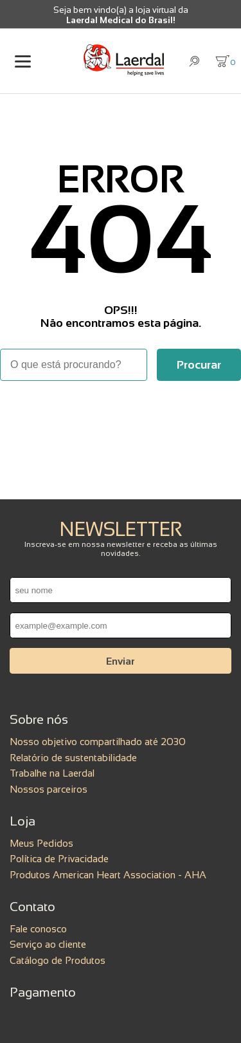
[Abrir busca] (194, 61)
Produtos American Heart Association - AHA (108, 874)
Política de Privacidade (59, 858)
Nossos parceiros (48, 789)
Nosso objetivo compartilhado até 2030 (98, 741)
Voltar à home (121, 416)
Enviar (120, 661)
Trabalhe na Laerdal (52, 773)
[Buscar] (199, 365)
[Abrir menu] (22, 61)
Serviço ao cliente (48, 944)
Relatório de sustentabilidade (73, 757)
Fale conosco (38, 928)
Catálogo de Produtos (57, 960)
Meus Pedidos (41, 843)
